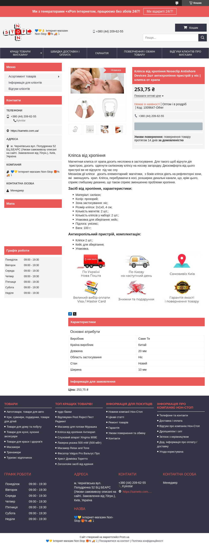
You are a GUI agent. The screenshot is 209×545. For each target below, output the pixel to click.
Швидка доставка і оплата (65, 53)
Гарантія (102, 53)
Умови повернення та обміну (127, 433)
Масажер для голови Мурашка (77, 426)
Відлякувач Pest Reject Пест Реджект (74, 419)
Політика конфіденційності (147, 540)
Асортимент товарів (22, 76)
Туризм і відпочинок (19, 457)
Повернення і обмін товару (139, 53)
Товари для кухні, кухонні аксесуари (21, 434)
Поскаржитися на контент (114, 540)
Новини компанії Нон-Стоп (126, 411)
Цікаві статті (116, 417)
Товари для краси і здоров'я (24, 441)
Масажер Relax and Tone (73, 448)
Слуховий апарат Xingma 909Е (77, 437)
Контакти (114, 438)
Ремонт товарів (118, 422)
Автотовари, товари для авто (25, 411)
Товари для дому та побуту (24, 426)
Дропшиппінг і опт (171, 431)
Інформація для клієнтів (25, 82)
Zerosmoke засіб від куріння (75, 464)
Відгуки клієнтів (19, 88)
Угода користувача (171, 451)
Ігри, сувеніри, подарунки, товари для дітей (26, 419)
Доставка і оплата (171, 420)
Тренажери (14, 452)
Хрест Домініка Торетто (73, 458)
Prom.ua (124, 537)
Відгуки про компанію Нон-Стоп (180, 426)
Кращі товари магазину (20, 53)
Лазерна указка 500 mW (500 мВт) (79, 442)
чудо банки (65, 411)
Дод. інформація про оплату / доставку (177, 444)
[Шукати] (202, 37)
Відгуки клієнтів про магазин (185, 53)
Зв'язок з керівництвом (174, 436)
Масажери (13, 447)
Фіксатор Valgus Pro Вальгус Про (79, 453)
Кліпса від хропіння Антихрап (76, 432)
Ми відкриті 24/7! (160, 11)
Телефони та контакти (174, 415)
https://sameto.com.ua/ (25, 130)
